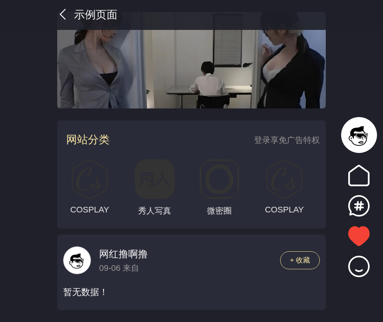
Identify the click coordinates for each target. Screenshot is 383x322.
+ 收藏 (300, 260)
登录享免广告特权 (287, 140)
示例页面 (87, 15)
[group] (191, 60)
